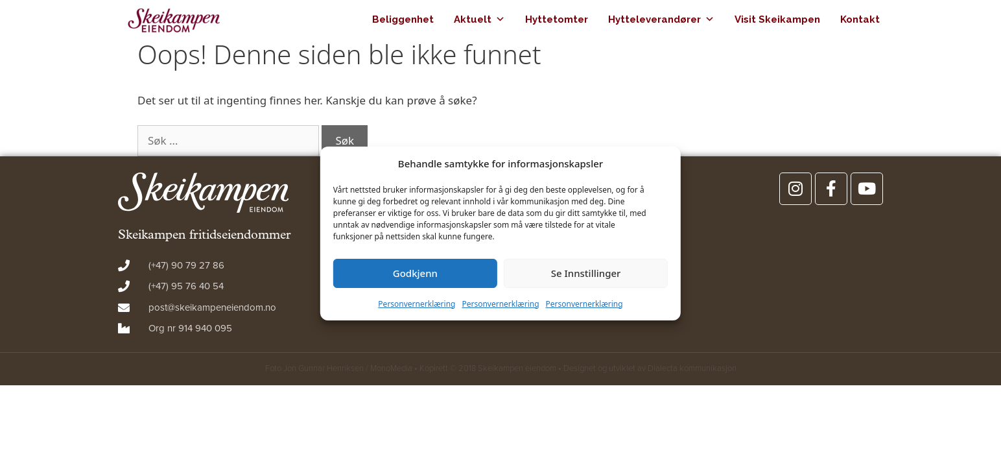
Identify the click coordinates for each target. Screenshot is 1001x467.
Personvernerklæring (416, 303)
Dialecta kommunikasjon (692, 368)
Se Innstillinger (586, 273)
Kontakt (860, 19)
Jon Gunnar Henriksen (323, 368)
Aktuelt (479, 19)
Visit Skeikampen (777, 19)
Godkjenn (415, 273)
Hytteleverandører (661, 19)
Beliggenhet (403, 19)
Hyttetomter (556, 19)
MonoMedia (391, 368)
